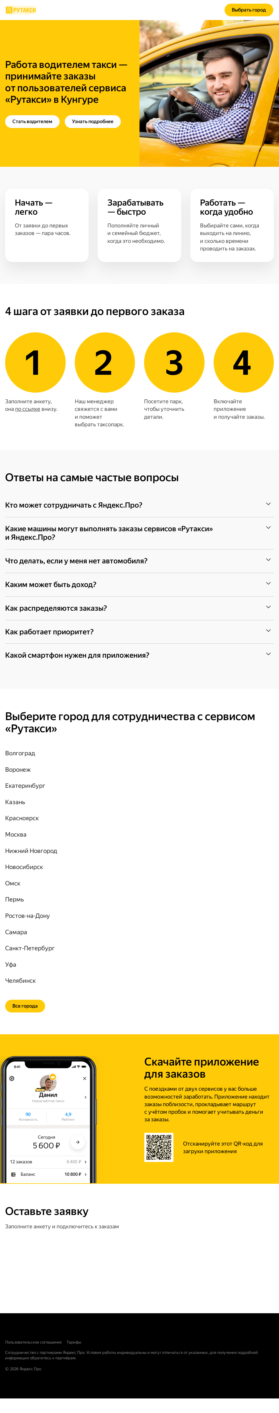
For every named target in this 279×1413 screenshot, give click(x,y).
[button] (139, 505)
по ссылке (27, 409)
